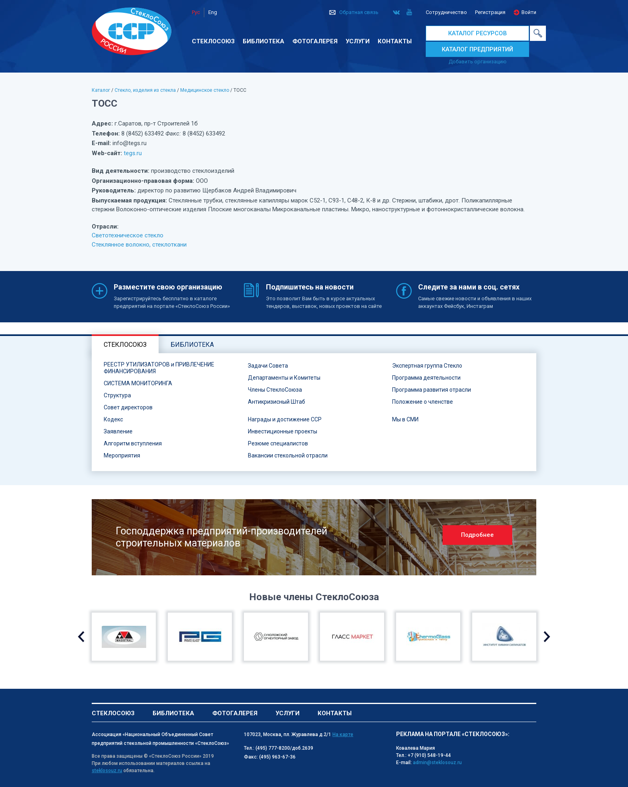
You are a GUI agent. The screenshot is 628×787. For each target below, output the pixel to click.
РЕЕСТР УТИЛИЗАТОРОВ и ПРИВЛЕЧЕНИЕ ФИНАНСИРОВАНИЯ (159, 367)
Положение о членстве (422, 402)
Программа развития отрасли (431, 389)
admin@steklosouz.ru (437, 762)
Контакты (395, 41)
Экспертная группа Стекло (427, 365)
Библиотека (263, 41)
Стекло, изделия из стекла (145, 90)
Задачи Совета (268, 365)
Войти (528, 12)
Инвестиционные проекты (282, 431)
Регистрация (490, 12)
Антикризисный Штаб (276, 402)
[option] (314, 537)
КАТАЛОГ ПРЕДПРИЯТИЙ (477, 49)
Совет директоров (128, 407)
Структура (117, 395)
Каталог (101, 90)
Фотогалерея (315, 41)
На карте (342, 734)
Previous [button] (81, 636)
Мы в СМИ (405, 419)
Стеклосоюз (213, 41)
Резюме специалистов (278, 443)
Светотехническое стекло (127, 235)
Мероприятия (122, 455)
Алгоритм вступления (133, 443)
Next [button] (546, 636)
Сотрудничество (446, 12)
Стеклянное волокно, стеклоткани (139, 244)
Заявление (118, 431)
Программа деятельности (426, 377)
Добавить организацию (478, 62)
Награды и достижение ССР (285, 419)
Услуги (358, 41)
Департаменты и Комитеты (284, 377)
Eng (212, 12)
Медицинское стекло (204, 90)
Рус (196, 12)
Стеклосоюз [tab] (125, 344)
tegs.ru (133, 153)
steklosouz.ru (107, 770)
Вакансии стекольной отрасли (288, 455)
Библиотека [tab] (192, 344)
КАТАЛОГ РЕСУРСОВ (477, 33)
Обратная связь (358, 12)
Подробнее (477, 534)
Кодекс (113, 419)
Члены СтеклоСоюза (275, 389)
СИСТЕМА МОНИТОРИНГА (138, 383)
